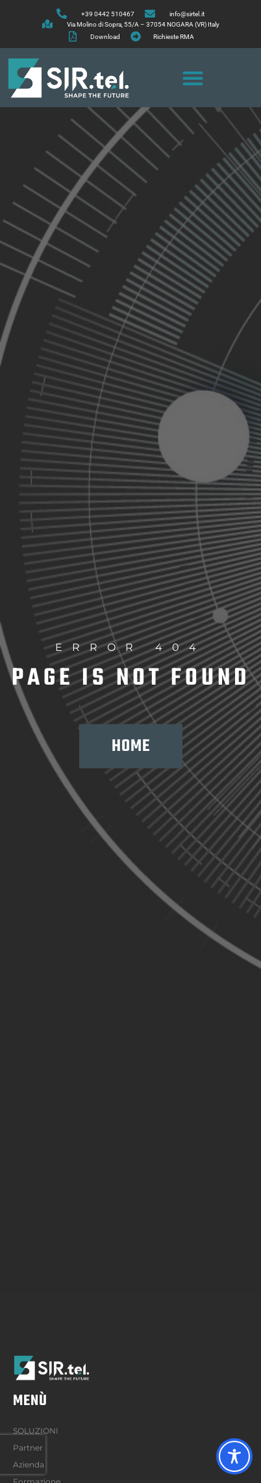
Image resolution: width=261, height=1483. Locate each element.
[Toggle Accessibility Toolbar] (234, 1456)
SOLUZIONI (39, 1431)
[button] (192, 77)
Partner (28, 1447)
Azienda (32, 1464)
